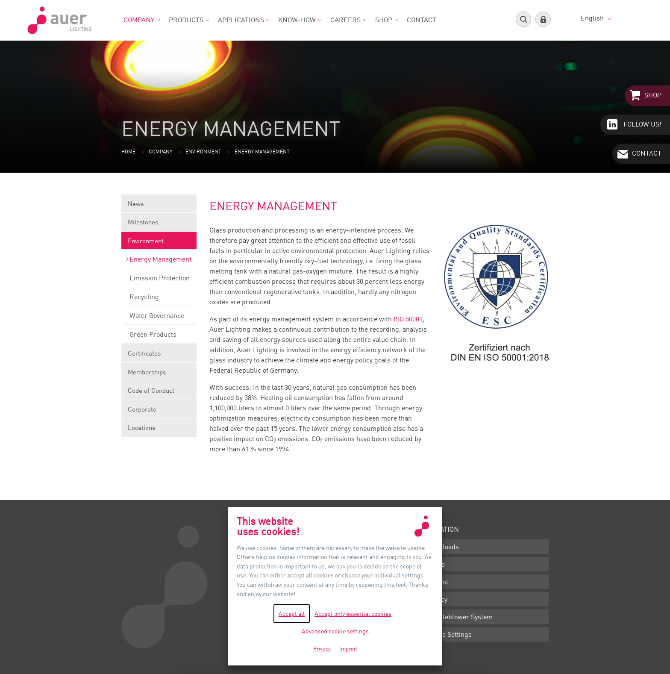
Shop (386, 19)
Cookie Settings (449, 634)
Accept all (292, 613)
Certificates (159, 355)
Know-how (300, 19)
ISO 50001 (408, 319)
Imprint (437, 581)
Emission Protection (160, 280)
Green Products (160, 337)
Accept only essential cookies (352, 613)
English (596, 18)
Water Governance (160, 318)
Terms (435, 564)
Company (141, 19)
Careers (348, 19)
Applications (244, 19)
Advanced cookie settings (335, 631)
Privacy (436, 599)
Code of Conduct (159, 393)
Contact (421, 19)
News (159, 206)
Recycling (160, 299)
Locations (141, 427)
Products (189, 19)
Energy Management (160, 261)
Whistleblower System (459, 616)
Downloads (442, 546)
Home (128, 151)
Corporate (159, 411)
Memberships (159, 374)
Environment (203, 151)
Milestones (159, 224)
